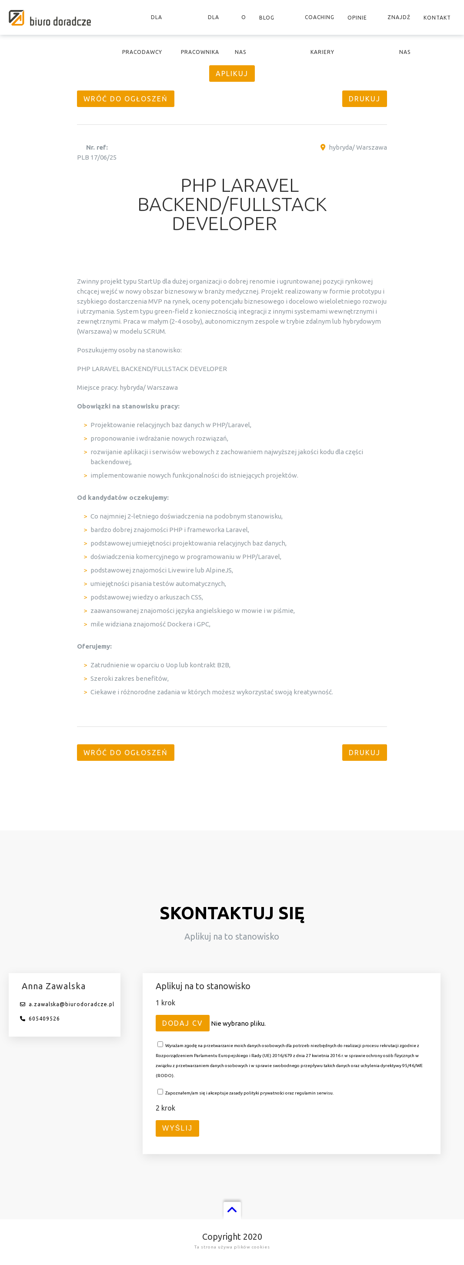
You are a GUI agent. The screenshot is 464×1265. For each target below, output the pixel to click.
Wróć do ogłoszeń (125, 99)
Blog (266, 17)
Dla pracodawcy (142, 34)
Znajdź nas (399, 34)
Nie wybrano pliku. (238, 1023)
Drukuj (365, 99)
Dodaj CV (182, 1023)
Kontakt (437, 17)
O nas (240, 34)
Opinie (357, 17)
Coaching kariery (319, 34)
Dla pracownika (200, 34)
